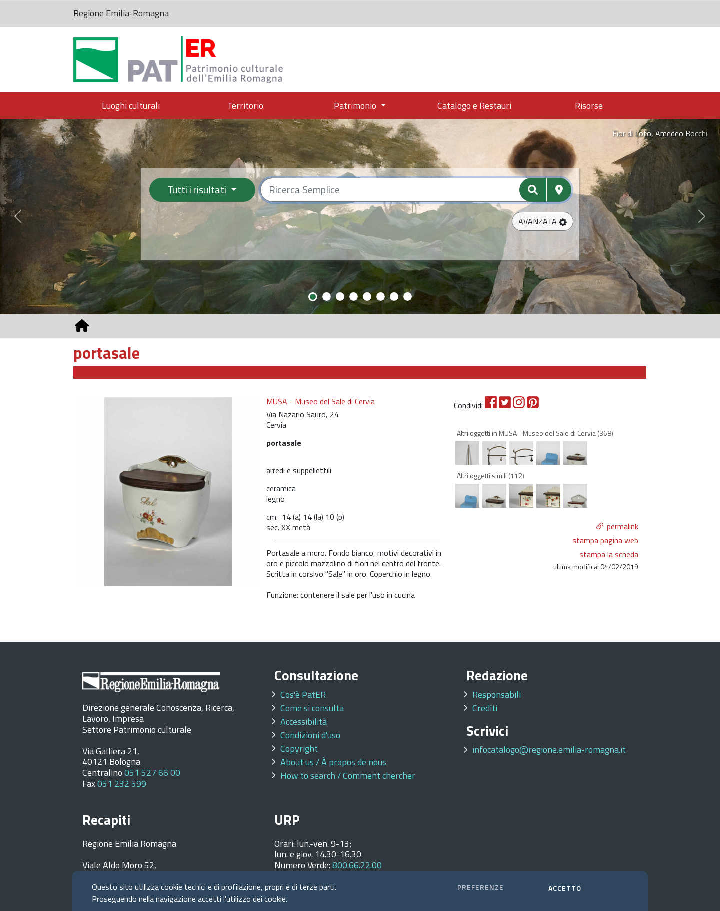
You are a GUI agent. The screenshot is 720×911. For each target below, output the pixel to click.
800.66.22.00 (357, 865)
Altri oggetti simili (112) (490, 475)
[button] (543, 221)
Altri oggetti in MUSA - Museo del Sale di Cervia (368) (535, 433)
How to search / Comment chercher (348, 775)
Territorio (246, 105)
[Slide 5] (367, 296)
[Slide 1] (313, 296)
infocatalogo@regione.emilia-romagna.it (549, 749)
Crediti (485, 708)
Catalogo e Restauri (475, 105)
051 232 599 (122, 783)
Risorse (589, 105)
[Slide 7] (394, 296)
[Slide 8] (408, 296)
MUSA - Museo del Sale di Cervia (320, 401)
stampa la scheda (609, 554)
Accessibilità (303, 721)
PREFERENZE (481, 887)
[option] (168, 491)
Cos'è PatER (303, 694)
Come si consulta (312, 708)
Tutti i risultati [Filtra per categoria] (198, 189)
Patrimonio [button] (356, 105)
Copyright (299, 748)
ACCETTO (565, 888)
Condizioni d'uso (310, 735)
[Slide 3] (340, 296)
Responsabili (496, 694)
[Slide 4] (354, 296)
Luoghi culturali (131, 105)
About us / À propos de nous (333, 762)
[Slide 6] (380, 296)
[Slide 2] (326, 296)
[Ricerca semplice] (416, 190)
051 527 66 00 (152, 772)
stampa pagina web (605, 540)
